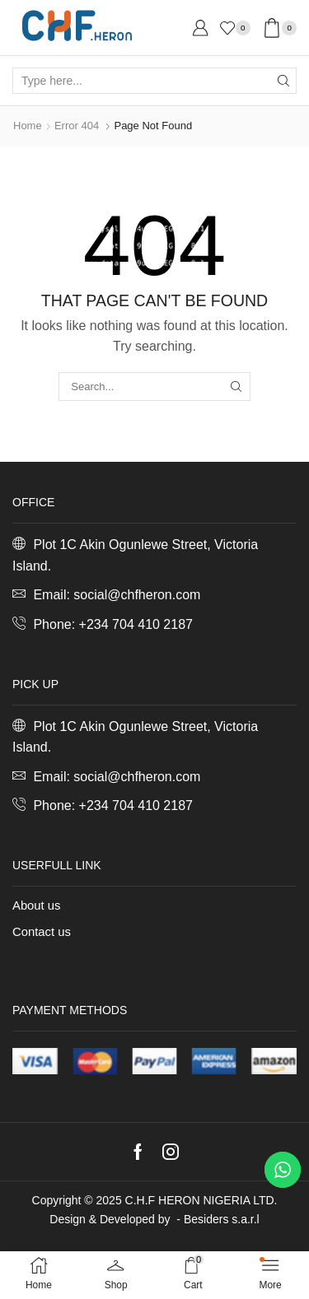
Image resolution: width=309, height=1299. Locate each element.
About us (36, 905)
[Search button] (283, 80)
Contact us (41, 931)
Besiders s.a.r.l (222, 1219)
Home (27, 125)
